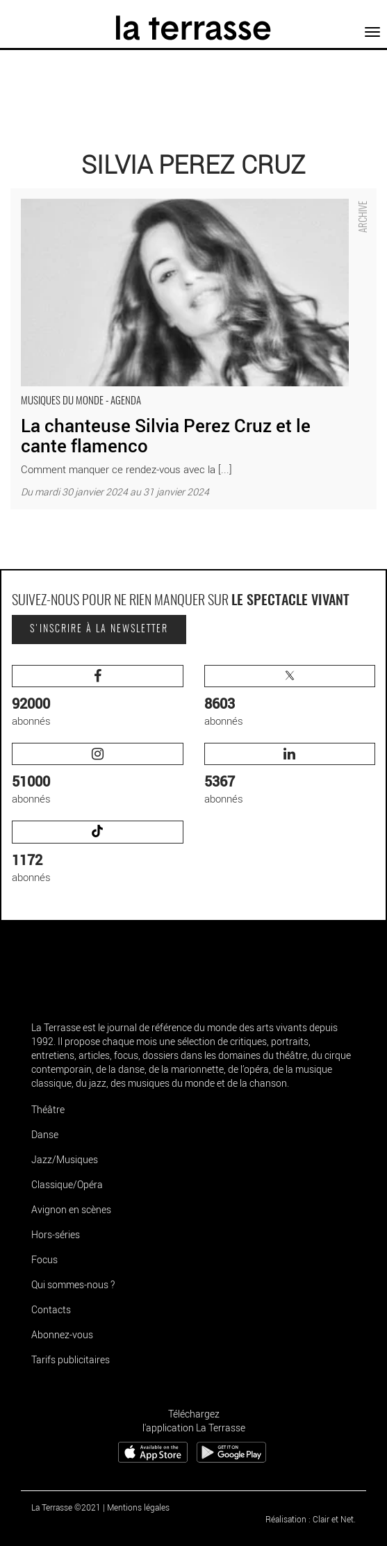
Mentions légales (138, 1507)
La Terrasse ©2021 (66, 1507)
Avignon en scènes (71, 1209)
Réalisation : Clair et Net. (310, 1518)
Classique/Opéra (67, 1184)
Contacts (51, 1309)
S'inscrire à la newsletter (99, 629)
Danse (44, 1134)
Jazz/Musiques (64, 1159)
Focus (44, 1259)
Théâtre (48, 1109)
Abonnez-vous (62, 1334)
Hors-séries (55, 1234)
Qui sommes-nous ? (73, 1284)
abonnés (97, 696)
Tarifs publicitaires (70, 1359)
